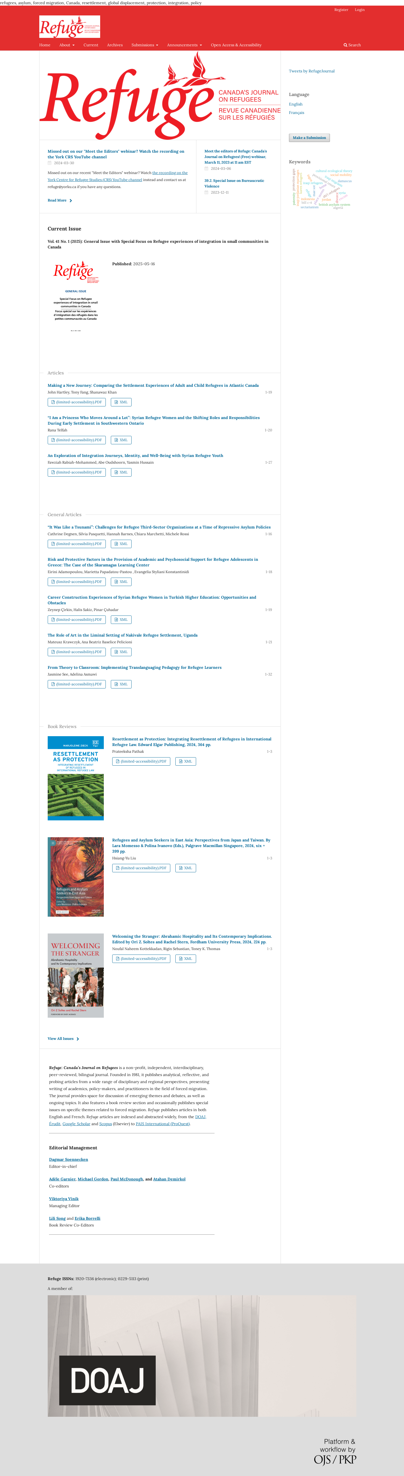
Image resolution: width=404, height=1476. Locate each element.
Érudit (54, 1123)
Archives (115, 44)
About (65, 44)
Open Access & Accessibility (236, 44)
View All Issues (61, 1038)
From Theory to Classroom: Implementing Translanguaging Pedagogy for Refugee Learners (135, 667)
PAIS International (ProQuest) (163, 1123)
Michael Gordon (93, 1179)
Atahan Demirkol (169, 1179)
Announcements (183, 44)
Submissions (143, 44)
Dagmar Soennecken (68, 1159)
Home (44, 44)
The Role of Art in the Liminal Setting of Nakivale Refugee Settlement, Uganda (123, 635)
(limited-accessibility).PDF (79, 402)
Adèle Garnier (62, 1179)
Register (341, 9)
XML (123, 402)
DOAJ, (200, 1116)
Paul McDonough (127, 1179)
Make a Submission (309, 137)
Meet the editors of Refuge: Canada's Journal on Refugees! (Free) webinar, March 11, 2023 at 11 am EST (236, 157)
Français (296, 112)
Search (352, 44)
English (295, 104)
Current (91, 44)
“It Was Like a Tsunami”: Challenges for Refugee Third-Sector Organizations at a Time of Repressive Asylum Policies (159, 527)
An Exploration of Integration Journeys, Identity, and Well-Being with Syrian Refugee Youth (135, 455)
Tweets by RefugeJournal (312, 71)
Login (360, 9)
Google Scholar (76, 1123)
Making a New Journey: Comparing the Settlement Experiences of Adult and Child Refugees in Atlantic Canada (153, 385)
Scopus (105, 1123)
